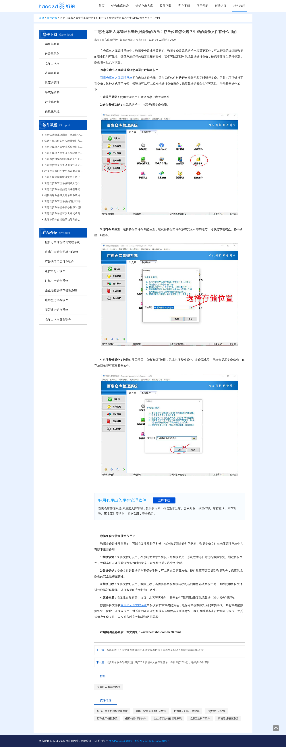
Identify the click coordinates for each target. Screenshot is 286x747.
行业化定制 (52, 101)
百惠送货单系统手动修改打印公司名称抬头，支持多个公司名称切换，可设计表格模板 (64, 165)
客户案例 (184, 5)
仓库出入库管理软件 (58, 319)
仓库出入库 (52, 63)
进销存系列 (52, 72)
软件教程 (239, 5)
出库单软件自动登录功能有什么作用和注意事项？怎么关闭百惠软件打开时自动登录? (64, 219)
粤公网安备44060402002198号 (152, 740)
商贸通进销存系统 (56, 309)
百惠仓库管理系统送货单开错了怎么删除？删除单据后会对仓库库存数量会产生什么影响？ (64, 177)
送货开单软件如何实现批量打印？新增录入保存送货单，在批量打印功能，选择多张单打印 (64, 140)
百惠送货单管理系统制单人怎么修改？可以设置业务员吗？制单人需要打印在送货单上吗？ (64, 183)
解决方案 (221, 5)
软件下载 (165, 5)
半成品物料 (52, 92)
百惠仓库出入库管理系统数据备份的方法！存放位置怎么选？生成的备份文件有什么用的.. (64, 146)
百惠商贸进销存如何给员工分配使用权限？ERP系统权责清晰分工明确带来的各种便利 (64, 159)
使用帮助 (202, 5)
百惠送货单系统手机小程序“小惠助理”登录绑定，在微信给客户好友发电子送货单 (64, 207)
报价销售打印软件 (135, 718)
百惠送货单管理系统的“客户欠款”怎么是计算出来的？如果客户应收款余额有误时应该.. (64, 201)
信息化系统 (52, 111)
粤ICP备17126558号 (120, 740)
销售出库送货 (120, 5)
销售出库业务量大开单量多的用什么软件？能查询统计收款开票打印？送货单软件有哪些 (64, 195)
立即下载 (164, 500)
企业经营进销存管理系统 (61, 290)
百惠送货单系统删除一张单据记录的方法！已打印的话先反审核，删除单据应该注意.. (64, 134)
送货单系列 (52, 53)
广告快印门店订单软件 (59, 261)
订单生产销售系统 (56, 280)
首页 (102, 5)
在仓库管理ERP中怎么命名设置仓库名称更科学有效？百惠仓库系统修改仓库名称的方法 (64, 171)
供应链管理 (52, 82)
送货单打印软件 (55, 271)
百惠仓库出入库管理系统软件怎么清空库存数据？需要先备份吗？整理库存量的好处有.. (64, 153)
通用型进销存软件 (56, 300)
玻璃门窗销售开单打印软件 (62, 251)
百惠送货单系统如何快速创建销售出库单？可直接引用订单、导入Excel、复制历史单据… (64, 189)
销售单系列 (52, 44)
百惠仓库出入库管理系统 (116, 77)
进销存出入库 (144, 5)
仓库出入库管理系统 (134, 605)
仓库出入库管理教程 (108, 686)
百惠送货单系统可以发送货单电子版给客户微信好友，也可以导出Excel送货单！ (64, 213)
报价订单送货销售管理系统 (62, 242)
